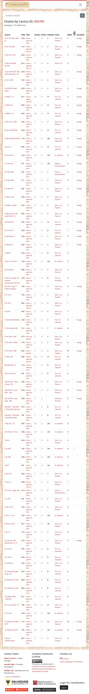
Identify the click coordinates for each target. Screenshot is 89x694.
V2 (35, 97)
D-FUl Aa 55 (9, 222)
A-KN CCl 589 (10, 46)
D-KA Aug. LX (10, 236)
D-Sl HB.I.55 (9, 270)
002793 (39, 21)
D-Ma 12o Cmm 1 (11, 261)
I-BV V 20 (8, 474)
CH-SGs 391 (9, 163)
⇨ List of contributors (12, 677)
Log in (64, 687)
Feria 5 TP (58, 63)
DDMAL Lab (8, 670)
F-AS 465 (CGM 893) (12, 320)
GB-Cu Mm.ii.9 (10, 373)
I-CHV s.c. (8, 482)
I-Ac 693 (8, 448)
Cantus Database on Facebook (71, 662)
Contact (64, 659)
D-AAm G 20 (9, 197)
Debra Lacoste (10, 658)
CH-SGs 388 (9, 172)
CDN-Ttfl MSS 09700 (12, 138)
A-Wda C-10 (9, 97)
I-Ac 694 (8, 457)
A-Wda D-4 (9, 105)
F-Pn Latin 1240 (10, 336)
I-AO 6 (7, 440)
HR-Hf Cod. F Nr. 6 (11, 432)
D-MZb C (8, 253)
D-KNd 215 (9, 245)
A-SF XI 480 (9, 80)
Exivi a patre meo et (29, 99)
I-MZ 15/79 (9, 507)
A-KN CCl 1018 (10, 55)
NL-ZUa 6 (8, 549)
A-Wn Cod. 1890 (11, 122)
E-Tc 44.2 (8, 295)
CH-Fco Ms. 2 (10, 155)
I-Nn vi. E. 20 (9, 515)
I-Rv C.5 (7, 532)
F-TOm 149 (9, 357)
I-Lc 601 (8, 499)
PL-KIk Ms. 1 (9, 563)
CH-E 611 (8, 147)
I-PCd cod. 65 (10, 524)
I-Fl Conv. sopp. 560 (12, 490)
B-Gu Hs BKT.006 (11, 130)
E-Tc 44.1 (8, 303)
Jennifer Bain (9, 664)
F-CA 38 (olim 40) (11, 328)
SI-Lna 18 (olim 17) (12, 605)
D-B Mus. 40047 (11, 205)
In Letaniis (59, 155)
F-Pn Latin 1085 (10, 351)
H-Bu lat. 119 (9, 423)
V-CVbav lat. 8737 (11, 630)
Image (79, 38)
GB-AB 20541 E (10, 365)
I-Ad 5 (7, 465)
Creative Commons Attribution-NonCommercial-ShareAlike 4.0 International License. (44, 668)
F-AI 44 (7, 311)
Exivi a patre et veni (29, 40)
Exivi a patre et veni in (29, 49)
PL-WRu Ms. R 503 (11, 580)
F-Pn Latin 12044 (11, 342)
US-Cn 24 (8, 613)
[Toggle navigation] (80, 4)
